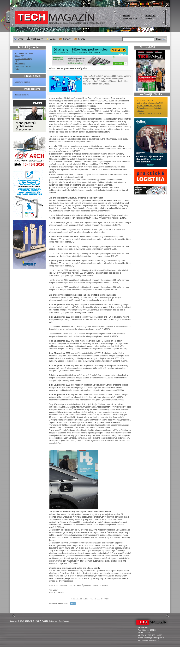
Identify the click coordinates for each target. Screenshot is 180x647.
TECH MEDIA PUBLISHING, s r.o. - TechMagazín (49, 621)
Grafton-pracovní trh (23, 66)
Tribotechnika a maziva (24, 53)
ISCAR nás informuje (23, 59)
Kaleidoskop (20, 64)
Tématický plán (130, 19)
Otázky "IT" (19, 56)
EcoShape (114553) (145, 100)
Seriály (67, 39)
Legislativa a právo (22, 82)
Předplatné (150, 16)
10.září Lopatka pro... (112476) (149, 105)
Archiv (81, 39)
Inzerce (148, 19)
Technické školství (22, 95)
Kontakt (126, 16)
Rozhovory (37, 39)
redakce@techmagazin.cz (154, 638)
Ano (72, 604)
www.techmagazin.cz (150, 640)
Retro (17, 69)
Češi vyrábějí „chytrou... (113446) (150, 103)
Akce (52, 39)
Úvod (21, 39)
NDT (17, 61)
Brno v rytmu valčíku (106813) (149, 113)
